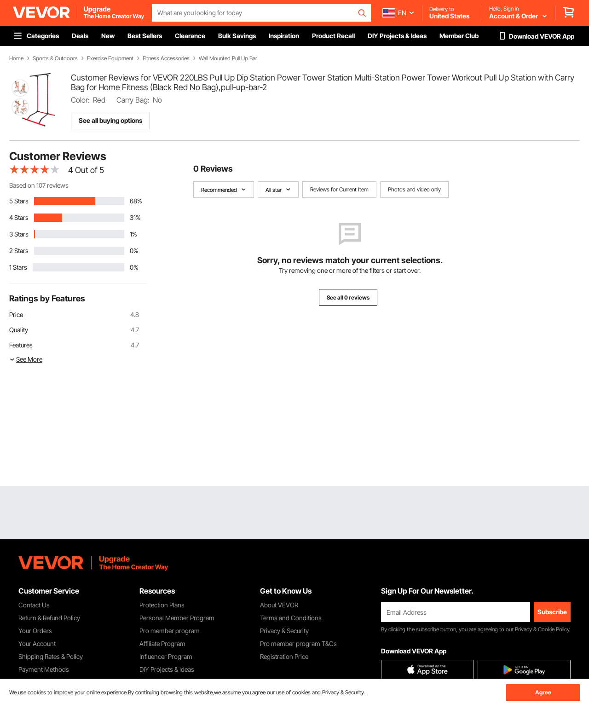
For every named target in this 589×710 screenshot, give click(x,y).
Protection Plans (162, 605)
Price (16, 314)
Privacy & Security (284, 631)
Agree (543, 692)
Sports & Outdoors (55, 58)
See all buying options (110, 120)
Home (16, 58)
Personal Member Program (176, 618)
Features (21, 345)
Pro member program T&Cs (298, 643)
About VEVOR (279, 605)
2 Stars (19, 250)
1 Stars (18, 267)
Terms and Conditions (291, 618)
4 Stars (19, 217)
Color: (80, 99)
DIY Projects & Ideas (166, 669)
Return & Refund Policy (49, 618)
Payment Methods (43, 669)
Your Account (37, 643)
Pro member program (169, 631)
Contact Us (34, 605)
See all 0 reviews (348, 297)
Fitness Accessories (166, 58)
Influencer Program (165, 656)
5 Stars (19, 201)
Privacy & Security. (343, 692)
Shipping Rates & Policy (50, 656)
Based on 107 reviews (39, 185)
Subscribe (552, 612)
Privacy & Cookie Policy (542, 629)
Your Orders (35, 631)
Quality (18, 330)
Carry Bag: (133, 99)
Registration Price (284, 656)
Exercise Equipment (110, 58)
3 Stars (19, 234)
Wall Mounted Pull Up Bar (228, 58)
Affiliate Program (162, 643)
